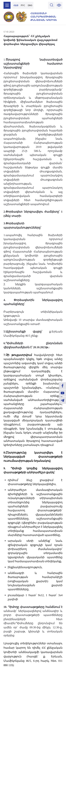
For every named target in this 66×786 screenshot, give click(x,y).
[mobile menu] (7, 5)
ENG (30, 5)
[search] (51, 5)
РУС (23, 5)
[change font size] (58, 5)
